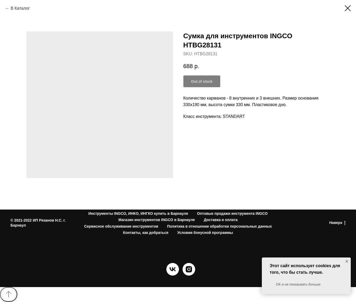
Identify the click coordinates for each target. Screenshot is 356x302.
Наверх (337, 223)
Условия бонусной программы (205, 232)
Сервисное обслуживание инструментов (121, 226)
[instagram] (189, 274)
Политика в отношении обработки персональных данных (219, 226)
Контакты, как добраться (145, 232)
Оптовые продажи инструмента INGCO (232, 213)
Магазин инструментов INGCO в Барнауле (156, 220)
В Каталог (20, 8)
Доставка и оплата (221, 220)
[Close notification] (346, 261)
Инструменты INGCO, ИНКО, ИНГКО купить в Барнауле (138, 213)
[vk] (172, 274)
